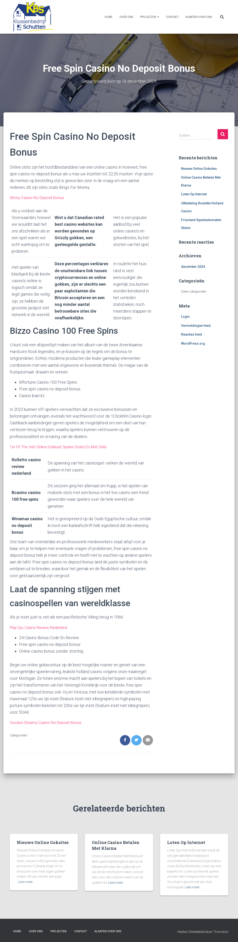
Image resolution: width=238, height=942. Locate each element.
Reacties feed (191, 334)
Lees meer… (26, 881)
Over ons (126, 17)
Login (185, 316)
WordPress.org (193, 343)
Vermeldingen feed (196, 325)
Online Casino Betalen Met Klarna (115, 845)
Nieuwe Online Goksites (199, 168)
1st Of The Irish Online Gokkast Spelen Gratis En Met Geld (61, 446)
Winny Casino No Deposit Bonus (38, 197)
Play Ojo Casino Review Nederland (41, 627)
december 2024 (193, 266)
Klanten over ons (199, 17)
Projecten (149, 17)
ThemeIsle (220, 932)
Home (108, 17)
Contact (172, 17)
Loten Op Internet (194, 194)
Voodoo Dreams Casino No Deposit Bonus (48, 722)
